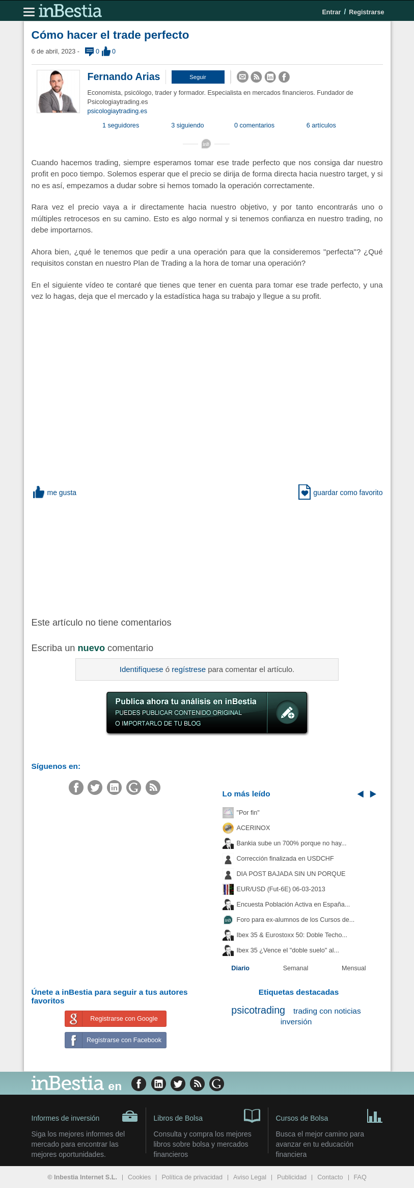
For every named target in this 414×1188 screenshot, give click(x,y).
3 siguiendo (187, 125)
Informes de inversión (85, 1116)
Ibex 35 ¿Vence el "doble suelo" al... (288, 950)
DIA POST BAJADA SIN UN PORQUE (291, 873)
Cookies (139, 1177)
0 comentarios (254, 125)
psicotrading (258, 1010)
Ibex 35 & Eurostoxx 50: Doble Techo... (292, 935)
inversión (296, 1021)
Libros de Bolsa (207, 1115)
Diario (240, 968)
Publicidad (292, 1177)
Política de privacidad (192, 1177)
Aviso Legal (249, 1177)
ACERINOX (253, 828)
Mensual (354, 968)
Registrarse (366, 12)
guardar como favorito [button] (340, 492)
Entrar (331, 12)
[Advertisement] (194, 556)
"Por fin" (248, 812)
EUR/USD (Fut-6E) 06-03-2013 (281, 889)
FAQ (360, 1177)
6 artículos (321, 125)
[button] (198, 77)
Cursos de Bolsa (329, 1115)
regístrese (189, 669)
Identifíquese (141, 669)
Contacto (330, 1177)
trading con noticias (327, 1010)
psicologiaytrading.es (118, 111)
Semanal (296, 968)
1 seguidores (120, 125)
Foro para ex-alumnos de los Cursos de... (296, 919)
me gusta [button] (54, 492)
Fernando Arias (124, 76)
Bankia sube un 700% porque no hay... (292, 843)
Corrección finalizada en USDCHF (285, 858)
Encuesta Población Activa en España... (293, 904)
